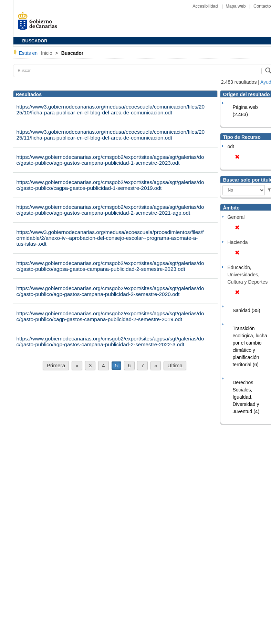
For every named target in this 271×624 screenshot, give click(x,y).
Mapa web (236, 6)
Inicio (47, 53)
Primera (55, 365)
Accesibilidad (205, 6)
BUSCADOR (35, 41)
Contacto (262, 6)
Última (175, 365)
